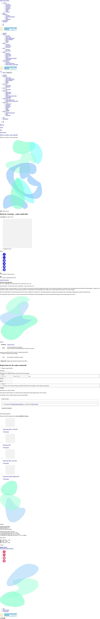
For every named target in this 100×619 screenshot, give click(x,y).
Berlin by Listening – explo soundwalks (9, 135)
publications (8, 59)
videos (7, 42)
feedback (8, 11)
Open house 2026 (7, 445)
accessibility (5, 20)
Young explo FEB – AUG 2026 (10, 460)
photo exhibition (9, 39)
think (4, 52)
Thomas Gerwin (10, 344)
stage (4, 34)
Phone (1, 381)
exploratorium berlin (10, 16)
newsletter (8, 6)
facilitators (8, 47)
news (4, 13)
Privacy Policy (6, 610)
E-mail (2, 378)
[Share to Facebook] (4, 255)
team (7, 18)
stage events (8, 37)
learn (4, 43)
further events (3, 132)
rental (7, 10)
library (7, 57)
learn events (8, 45)
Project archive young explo (12, 64)
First (15, 376)
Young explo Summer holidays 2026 (11, 476)
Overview (8, 4)
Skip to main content (4, 0)
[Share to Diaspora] (4, 261)
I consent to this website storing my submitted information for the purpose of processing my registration (26, 385)
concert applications (10, 38)
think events (8, 54)
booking (7, 9)
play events (8, 50)
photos (7, 40)
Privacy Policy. (35, 404)
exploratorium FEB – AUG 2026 (10, 429)
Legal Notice (6, 611)
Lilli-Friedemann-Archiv (11, 58)
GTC (4, 608)
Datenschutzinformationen (17, 404)
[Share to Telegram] (4, 264)
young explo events (10, 63)
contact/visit (8, 5)
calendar (5, 33)
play (4, 48)
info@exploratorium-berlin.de (6, 548)
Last (29, 376)
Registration (6, 280)
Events (1, 127)
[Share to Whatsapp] (4, 267)
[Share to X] (4, 258)
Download (6, 431)
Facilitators (8, 19)
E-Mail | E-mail (5, 399)
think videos (8, 55)
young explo (6, 60)
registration (8, 8)
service (5, 3)
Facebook (2, 370)
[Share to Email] (4, 270)
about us (5, 14)
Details (1, 280)
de (3, 24)
